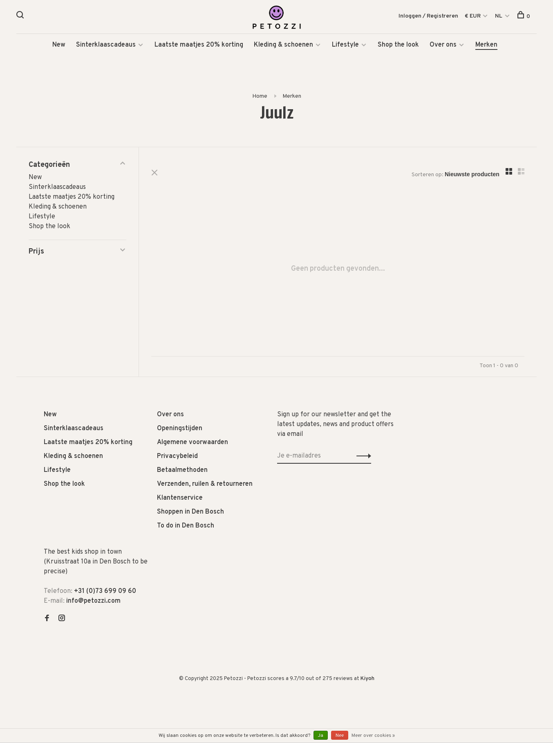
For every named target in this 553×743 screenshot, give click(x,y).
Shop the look (398, 45)
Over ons (443, 45)
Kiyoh (367, 679)
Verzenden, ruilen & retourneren (205, 484)
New (58, 45)
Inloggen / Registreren (428, 16)
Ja (320, 735)
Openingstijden (179, 428)
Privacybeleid (177, 456)
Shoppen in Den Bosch (190, 512)
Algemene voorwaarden (192, 442)
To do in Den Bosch (185, 526)
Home (259, 96)
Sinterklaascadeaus (106, 45)
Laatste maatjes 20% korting (198, 45)
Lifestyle (345, 45)
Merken (486, 45)
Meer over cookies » (373, 735)
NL (498, 16)
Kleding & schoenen (283, 45)
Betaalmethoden (182, 470)
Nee (340, 735)
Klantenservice (180, 498)
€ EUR (473, 16)
